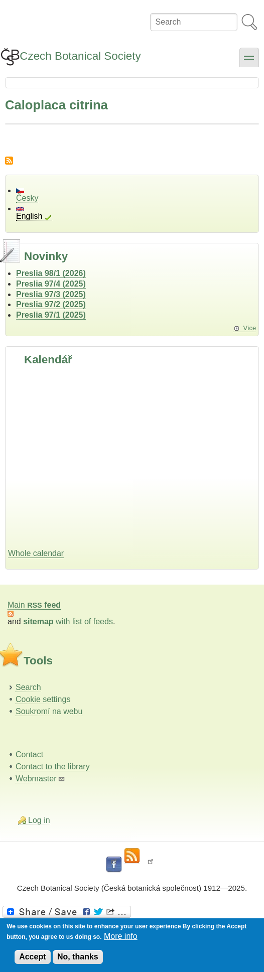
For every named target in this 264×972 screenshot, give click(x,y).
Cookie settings (43, 699)
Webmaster (40, 778)
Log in (39, 820)
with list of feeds (68, 621)
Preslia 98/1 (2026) (51, 273)
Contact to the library (53, 766)
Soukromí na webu (49, 711)
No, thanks (77, 956)
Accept (32, 956)
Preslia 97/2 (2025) (51, 304)
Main (34, 605)
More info (121, 936)
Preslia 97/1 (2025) (51, 315)
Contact (29, 754)
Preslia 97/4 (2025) (51, 284)
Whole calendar (36, 553)
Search (28, 687)
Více (249, 328)
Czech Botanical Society (80, 56)
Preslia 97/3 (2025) (51, 294)
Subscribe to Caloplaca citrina (9, 161)
